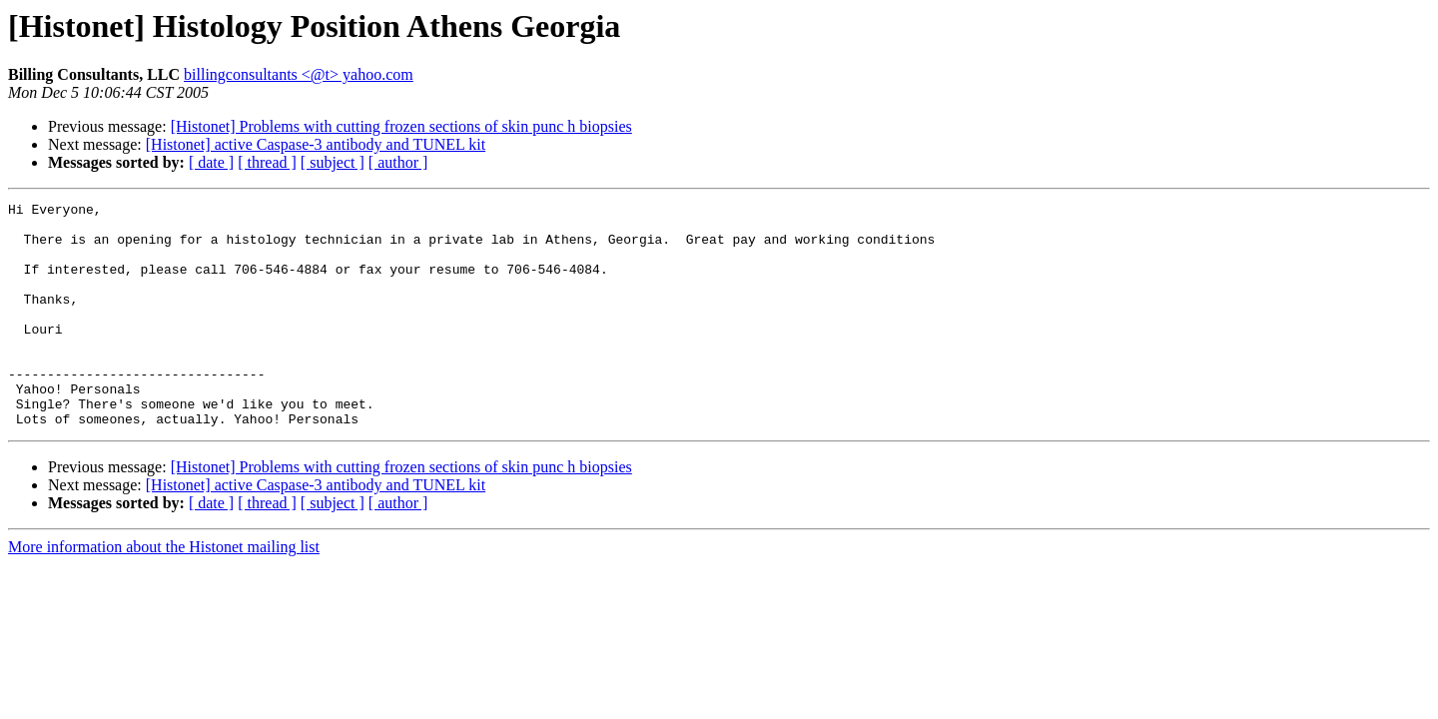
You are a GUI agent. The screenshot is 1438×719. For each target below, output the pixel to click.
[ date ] (211, 162)
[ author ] (398, 162)
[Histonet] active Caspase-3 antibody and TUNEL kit (315, 144)
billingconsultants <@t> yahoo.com (298, 74)
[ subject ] (332, 162)
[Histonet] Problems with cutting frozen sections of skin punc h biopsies (401, 126)
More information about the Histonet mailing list (164, 591)
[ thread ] (267, 162)
